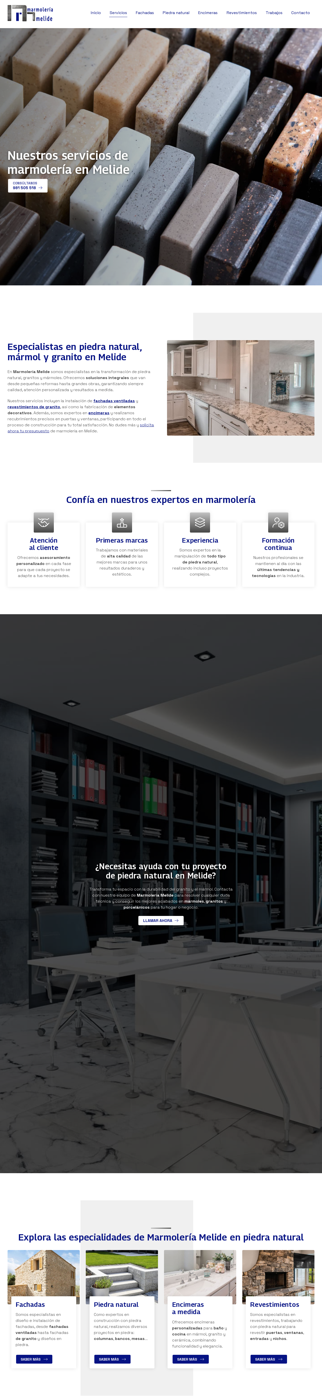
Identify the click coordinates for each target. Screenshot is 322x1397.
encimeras (98, 413)
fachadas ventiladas (114, 400)
